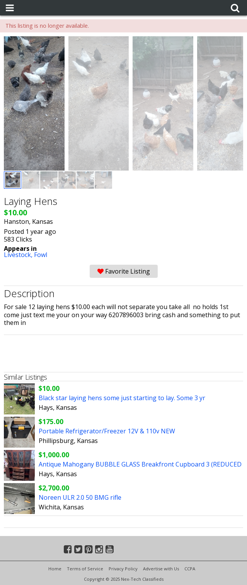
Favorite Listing (123, 271)
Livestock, (19, 254)
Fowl (40, 254)
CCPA (189, 568)
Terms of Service (85, 568)
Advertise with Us (161, 568)
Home (54, 568)
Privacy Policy (123, 568)
